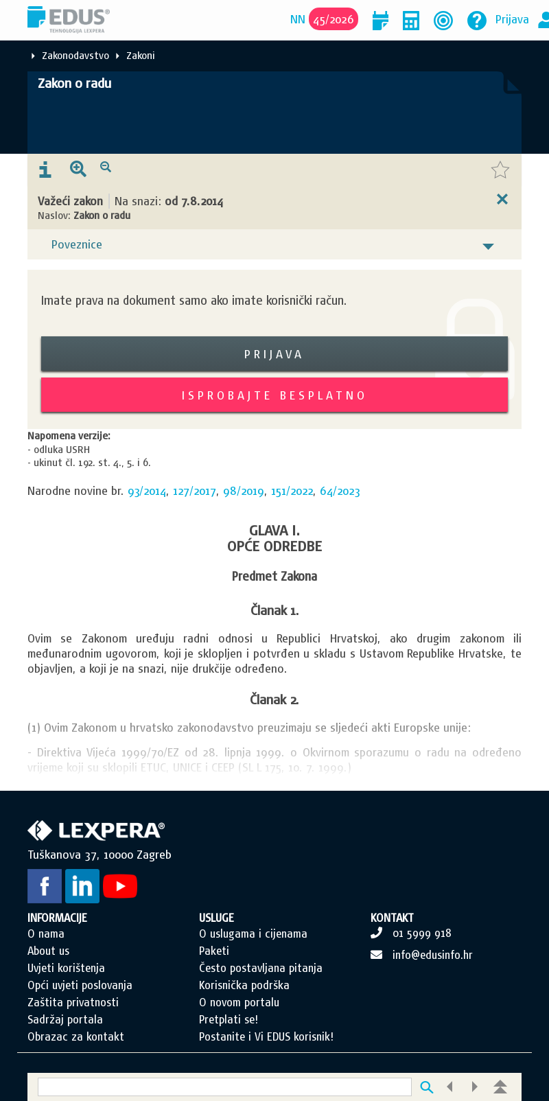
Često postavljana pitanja (261, 968)
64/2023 (340, 490)
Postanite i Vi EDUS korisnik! (266, 1036)
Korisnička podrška (244, 985)
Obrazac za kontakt (75, 1036)
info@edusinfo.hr (433, 955)
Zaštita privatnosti (73, 1002)
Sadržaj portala (65, 1019)
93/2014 (147, 490)
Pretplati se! (228, 1019)
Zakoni (140, 55)
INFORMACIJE (57, 918)
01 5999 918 (422, 933)
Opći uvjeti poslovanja (79, 985)
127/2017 (194, 490)
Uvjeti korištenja (66, 968)
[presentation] (45, 170)
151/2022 (292, 490)
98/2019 (243, 490)
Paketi (214, 951)
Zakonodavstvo (75, 55)
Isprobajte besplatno (275, 395)
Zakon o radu (74, 83)
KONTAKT (392, 918)
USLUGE (216, 918)
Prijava (512, 19)
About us (48, 951)
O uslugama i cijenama (253, 933)
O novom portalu (239, 1002)
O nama (46, 933)
